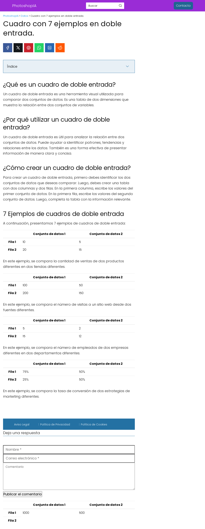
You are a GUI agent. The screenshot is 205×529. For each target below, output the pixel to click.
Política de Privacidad (55, 424)
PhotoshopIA (24, 5)
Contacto (183, 5)
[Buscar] (120, 5)
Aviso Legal (21, 424)
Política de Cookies (94, 424)
